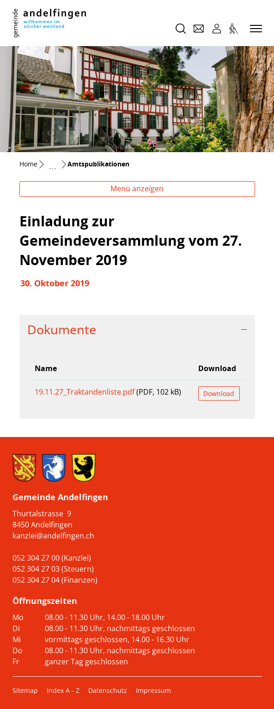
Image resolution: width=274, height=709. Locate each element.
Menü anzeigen (137, 188)
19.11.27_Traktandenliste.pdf (84, 392)
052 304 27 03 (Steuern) (53, 569)
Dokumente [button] (61, 329)
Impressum (153, 690)
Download (218, 393)
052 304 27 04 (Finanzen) (54, 580)
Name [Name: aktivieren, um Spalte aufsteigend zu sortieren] (46, 368)
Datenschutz (107, 690)
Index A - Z (63, 690)
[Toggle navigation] (254, 29)
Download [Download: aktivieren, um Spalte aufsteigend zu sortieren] (217, 368)
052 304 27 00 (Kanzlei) (51, 558)
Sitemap (25, 690)
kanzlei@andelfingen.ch (53, 536)
